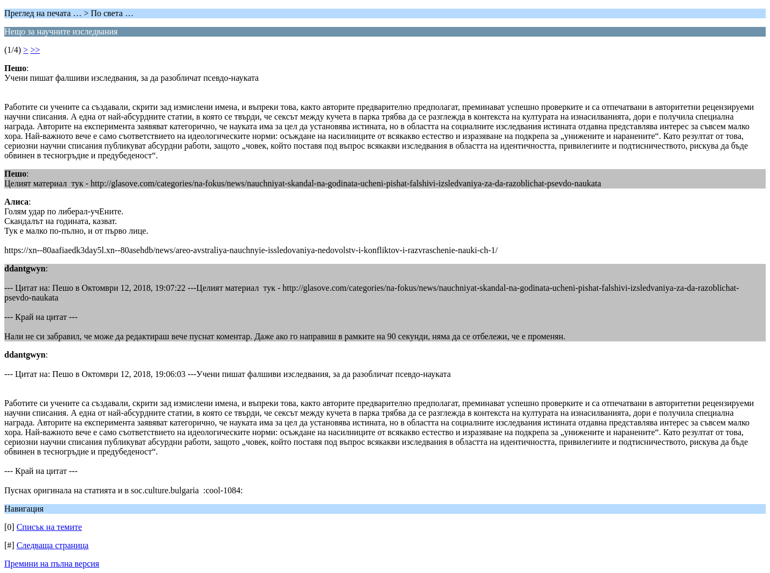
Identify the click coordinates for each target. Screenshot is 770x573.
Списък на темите (49, 527)
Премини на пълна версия (51, 563)
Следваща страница (53, 545)
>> (35, 49)
